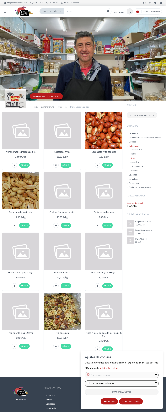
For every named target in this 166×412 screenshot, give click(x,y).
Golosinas (133, 175)
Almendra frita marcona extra (20, 152)
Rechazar (109, 401)
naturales (135, 162)
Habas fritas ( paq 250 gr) (20, 272)
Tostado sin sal (137, 166)
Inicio (36, 107)
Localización (51, 408)
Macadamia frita (62, 272)
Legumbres (133, 179)
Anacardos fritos (62, 152)
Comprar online (47, 107)
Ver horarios (21, 400)
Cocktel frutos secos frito (62, 212)
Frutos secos (62, 107)
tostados (134, 171)
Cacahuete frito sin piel (21, 212)
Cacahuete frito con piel (104, 152)
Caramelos (133, 133)
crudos (133, 154)
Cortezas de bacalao (104, 212)
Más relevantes (141, 115)
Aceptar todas (131, 401)
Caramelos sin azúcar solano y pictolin (145, 137)
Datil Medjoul (141, 239)
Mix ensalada (62, 333)
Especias (132, 142)
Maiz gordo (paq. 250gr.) (21, 333)
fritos (133, 158)
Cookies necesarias (100, 375)
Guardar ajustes (121, 392)
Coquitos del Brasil (135, 203)
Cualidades (50, 404)
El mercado (50, 395)
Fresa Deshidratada (143, 230)
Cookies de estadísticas (102, 383)
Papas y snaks (135, 183)
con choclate (136, 149)
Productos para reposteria (140, 187)
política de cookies (109, 368)
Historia (49, 400)
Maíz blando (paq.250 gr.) (103, 272)
